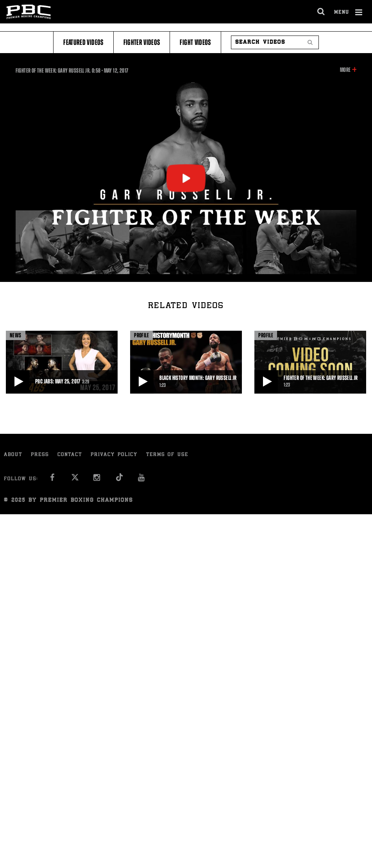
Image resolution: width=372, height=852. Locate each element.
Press (40, 455)
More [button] (345, 70)
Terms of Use (167, 455)
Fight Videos (195, 42)
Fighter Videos (141, 42)
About (13, 455)
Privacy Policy (114, 455)
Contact (69, 455)
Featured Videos (83, 42)
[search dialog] (321, 11)
